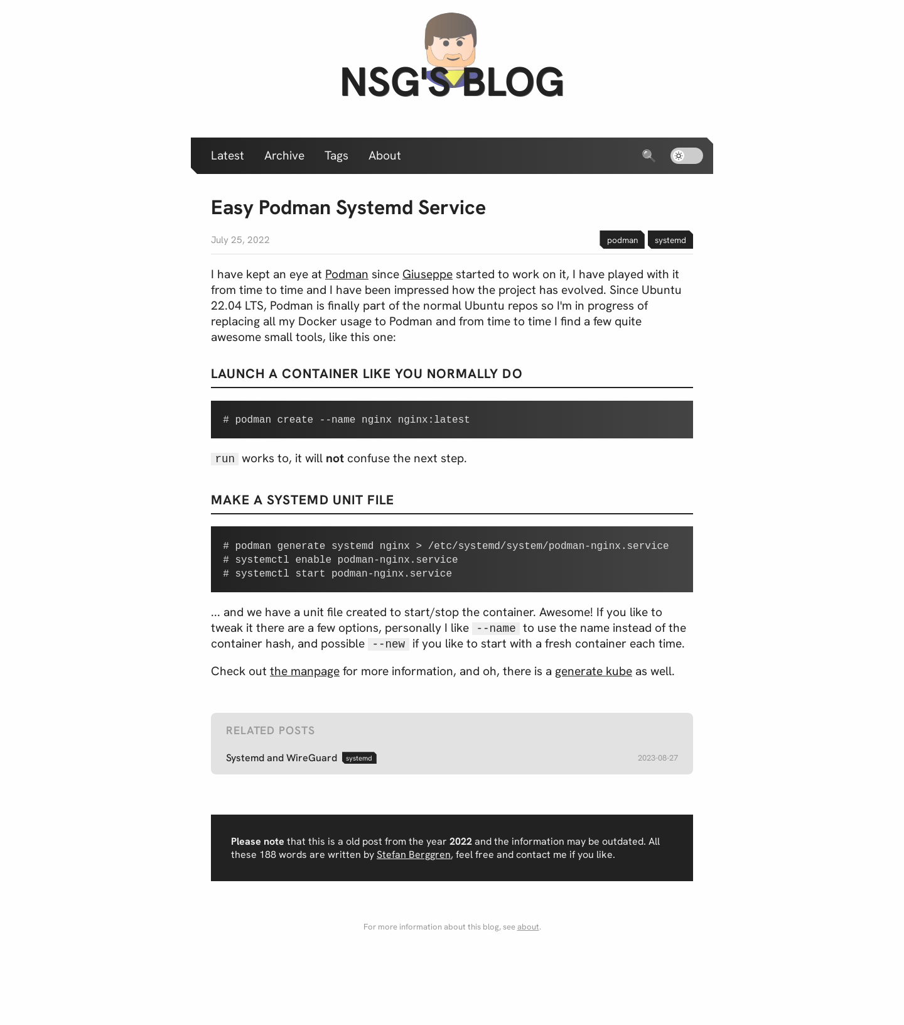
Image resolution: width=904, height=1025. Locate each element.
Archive (284, 155)
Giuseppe (427, 274)
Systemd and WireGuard (281, 770)
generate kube (593, 683)
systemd (670, 240)
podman (622, 240)
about (528, 939)
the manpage (305, 683)
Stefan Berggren (414, 867)
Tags (336, 155)
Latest (227, 155)
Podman (347, 274)
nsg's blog (452, 81)
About (385, 155)
